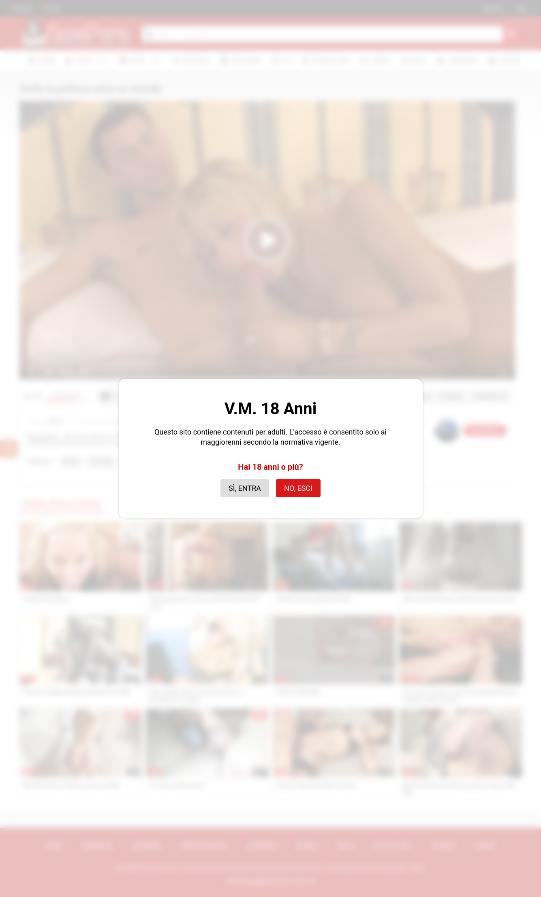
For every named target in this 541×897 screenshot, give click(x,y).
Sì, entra (245, 488)
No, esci (298, 488)
